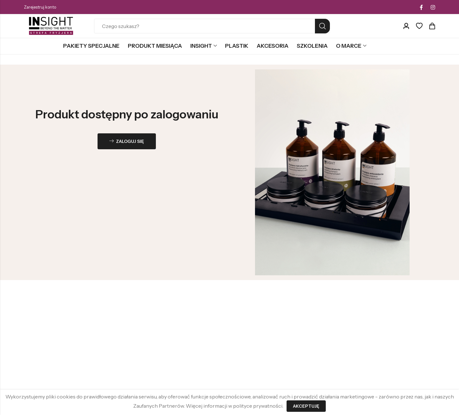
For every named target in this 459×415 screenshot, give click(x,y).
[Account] (406, 26)
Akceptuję (306, 406)
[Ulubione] (419, 26)
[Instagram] (433, 7)
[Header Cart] (432, 26)
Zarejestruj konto (40, 7)
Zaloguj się (127, 141)
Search (322, 26)
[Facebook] (421, 7)
